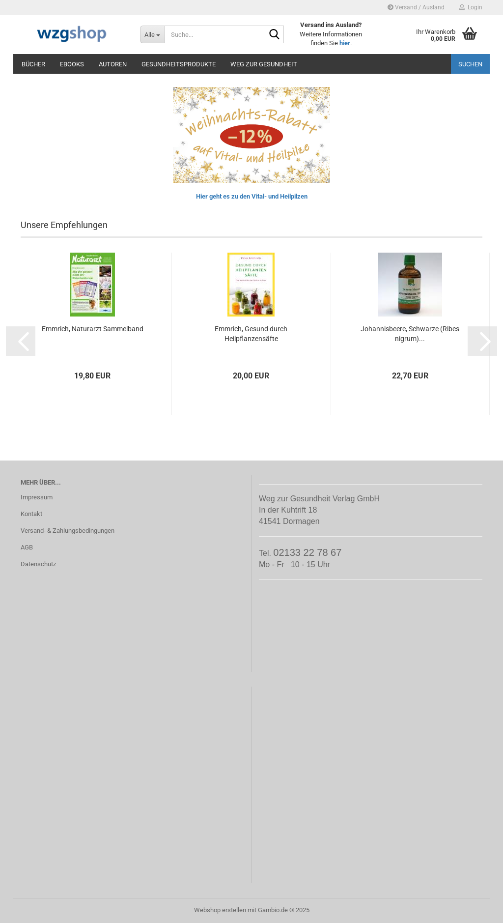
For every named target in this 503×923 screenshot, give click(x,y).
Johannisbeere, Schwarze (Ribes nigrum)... (410, 334)
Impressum (37, 497)
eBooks (72, 64)
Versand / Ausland (416, 7)
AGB (27, 547)
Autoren (113, 64)
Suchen (470, 64)
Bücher (33, 64)
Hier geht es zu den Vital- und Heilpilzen (251, 196)
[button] (20, 341)
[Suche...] (152, 34)
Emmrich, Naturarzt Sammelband (92, 329)
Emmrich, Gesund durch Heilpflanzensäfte (251, 334)
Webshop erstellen (220, 910)
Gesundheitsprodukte (178, 64)
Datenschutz (38, 564)
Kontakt (31, 514)
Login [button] (470, 7)
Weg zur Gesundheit (263, 64)
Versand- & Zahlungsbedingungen (67, 530)
